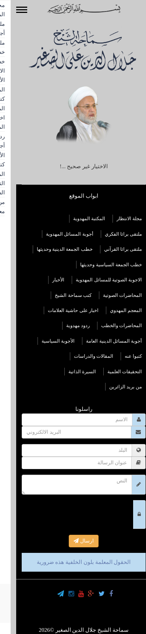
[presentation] (66, 514)
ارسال (73, 541)
